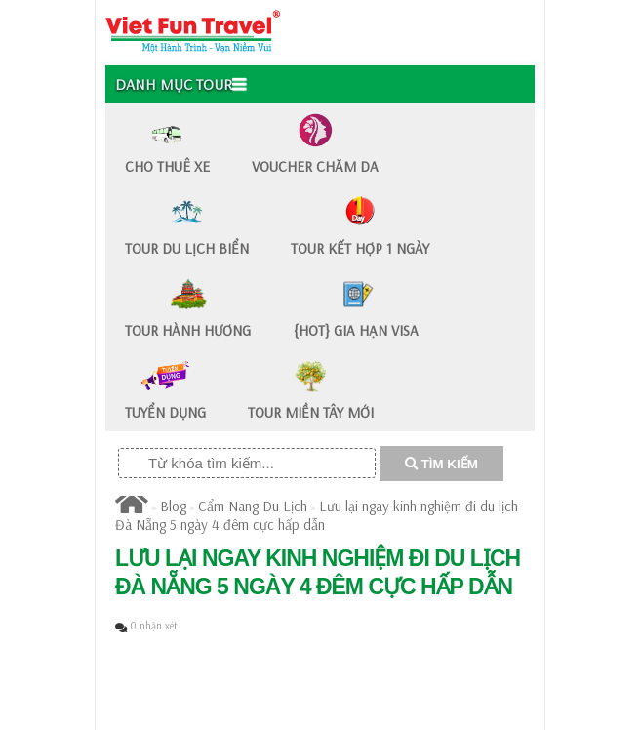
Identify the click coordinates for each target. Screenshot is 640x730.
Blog (173, 506)
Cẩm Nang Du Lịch (252, 506)
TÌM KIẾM (441, 464)
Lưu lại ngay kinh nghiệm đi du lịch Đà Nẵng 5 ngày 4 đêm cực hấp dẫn (316, 515)
